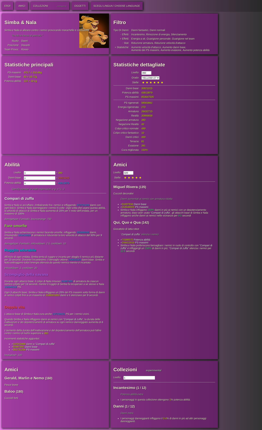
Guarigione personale (159, 38)
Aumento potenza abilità (196, 50)
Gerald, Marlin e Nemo (24, 378)
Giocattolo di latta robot (126, 229)
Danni (24, 40)
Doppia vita (14, 307)
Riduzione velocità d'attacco (169, 43)
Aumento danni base (174, 47)
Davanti (25, 45)
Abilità (12, 164)
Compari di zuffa (19, 199)
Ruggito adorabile (20, 250)
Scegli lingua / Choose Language (117, 5)
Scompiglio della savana (26, 275)
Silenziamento (179, 34)
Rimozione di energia (158, 34)
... (5, 301)
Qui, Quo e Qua (127, 222)
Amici (120, 164)
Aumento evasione (171, 50)
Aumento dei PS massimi (145, 50)
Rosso (24, 49)
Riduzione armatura (142, 43)
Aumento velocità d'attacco (146, 47)
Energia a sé (138, 38)
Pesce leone (11, 385)
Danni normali (157, 30)
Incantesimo (138, 34)
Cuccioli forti (11, 398)
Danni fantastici (139, 30)
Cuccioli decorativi (123, 193)
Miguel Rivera (125, 187)
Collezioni (125, 370)
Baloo (9, 392)
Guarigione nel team (183, 38)
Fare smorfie (15, 226)
